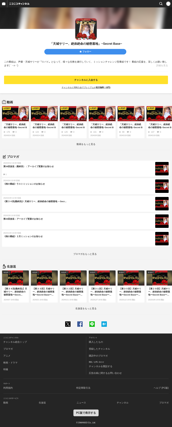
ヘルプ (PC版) (161, 387)
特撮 (5, 369)
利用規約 (8, 387)
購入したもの (96, 342)
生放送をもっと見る (86, 308)
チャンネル (122, 402)
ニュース (81, 402)
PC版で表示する (86, 412)
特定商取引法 (83, 387)
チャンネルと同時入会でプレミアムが (86, 87)
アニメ (6, 355)
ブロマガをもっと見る (85, 254)
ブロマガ (8, 348)
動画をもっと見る (86, 144)
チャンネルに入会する (86, 80)
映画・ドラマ (10, 362)
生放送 (42, 402)
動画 (5, 402)
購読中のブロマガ (98, 355)
